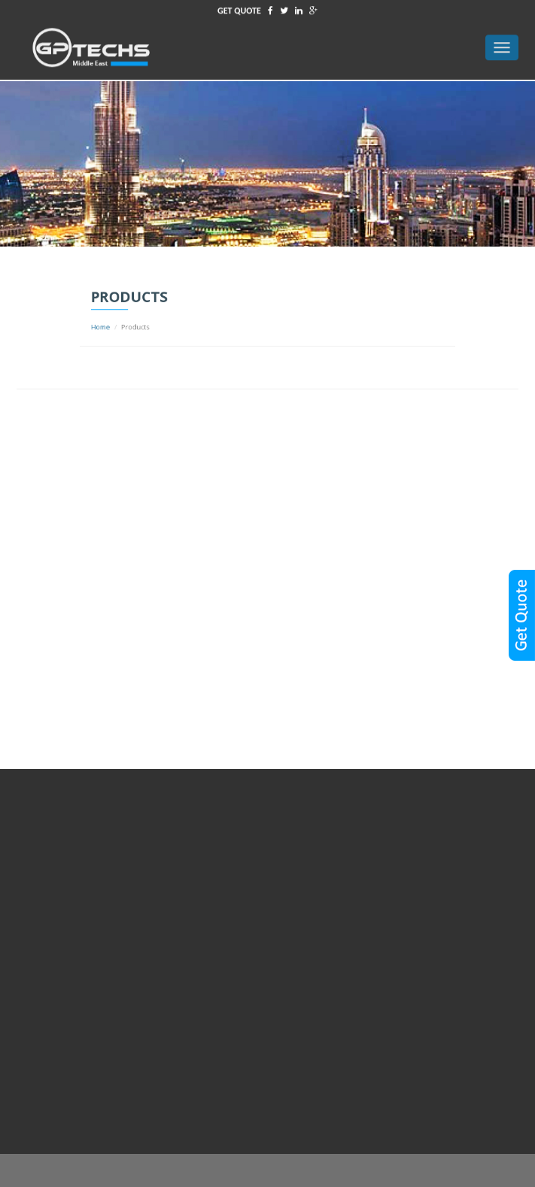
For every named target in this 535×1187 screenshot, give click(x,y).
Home (134, 325)
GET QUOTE (239, 8)
